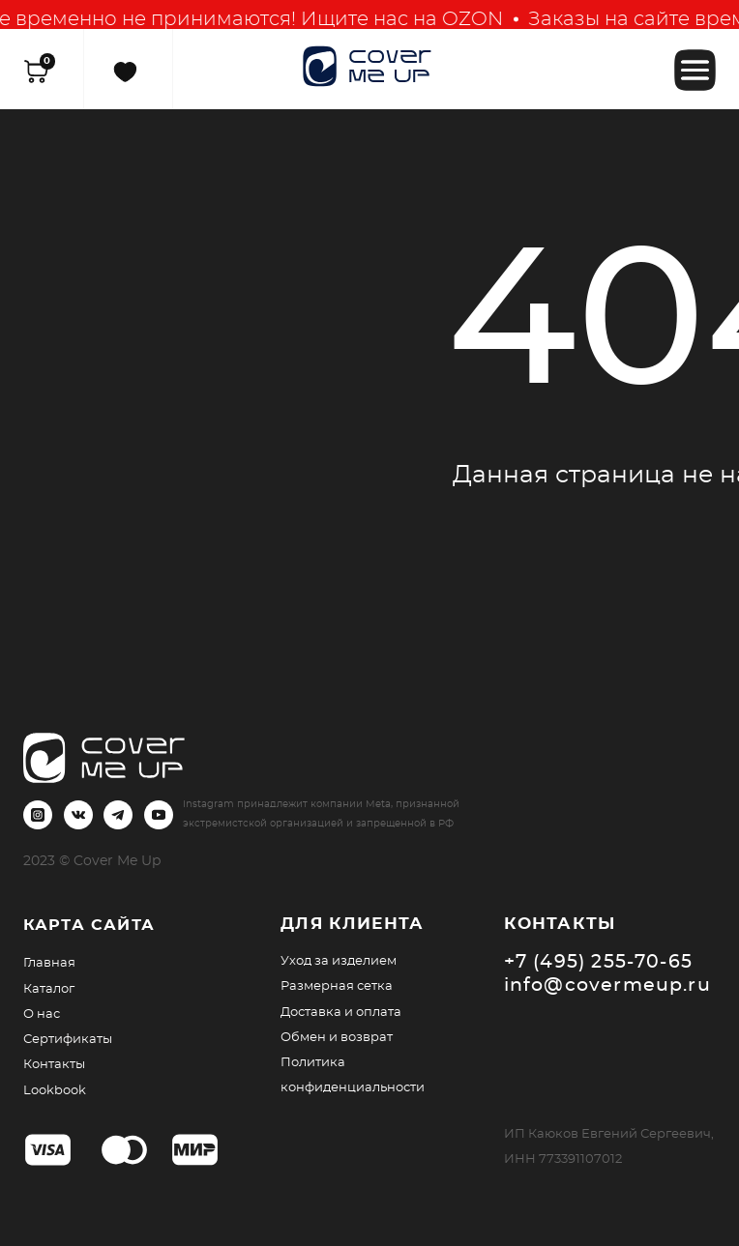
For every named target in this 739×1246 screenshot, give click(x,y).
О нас (41, 1014)
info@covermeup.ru (607, 985)
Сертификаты (67, 1039)
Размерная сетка (337, 986)
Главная (49, 963)
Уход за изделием (339, 961)
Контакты (54, 1064)
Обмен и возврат (337, 1037)
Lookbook (54, 1090)
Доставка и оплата (341, 1012)
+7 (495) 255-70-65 (599, 962)
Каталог (48, 989)
